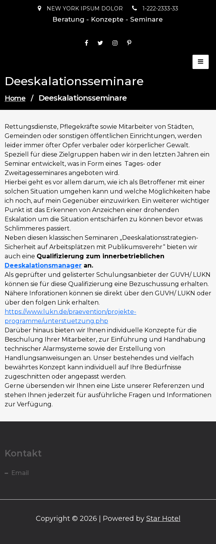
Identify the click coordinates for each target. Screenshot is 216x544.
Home (15, 98)
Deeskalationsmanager (43, 265)
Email (20, 473)
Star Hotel (163, 518)
